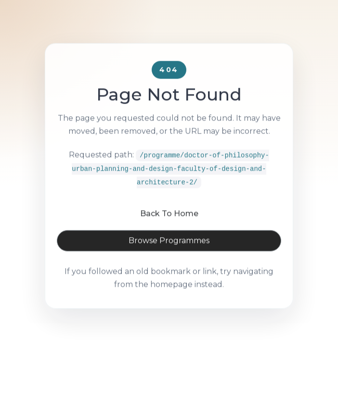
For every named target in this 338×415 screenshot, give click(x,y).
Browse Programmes (169, 251)
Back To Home (169, 224)
